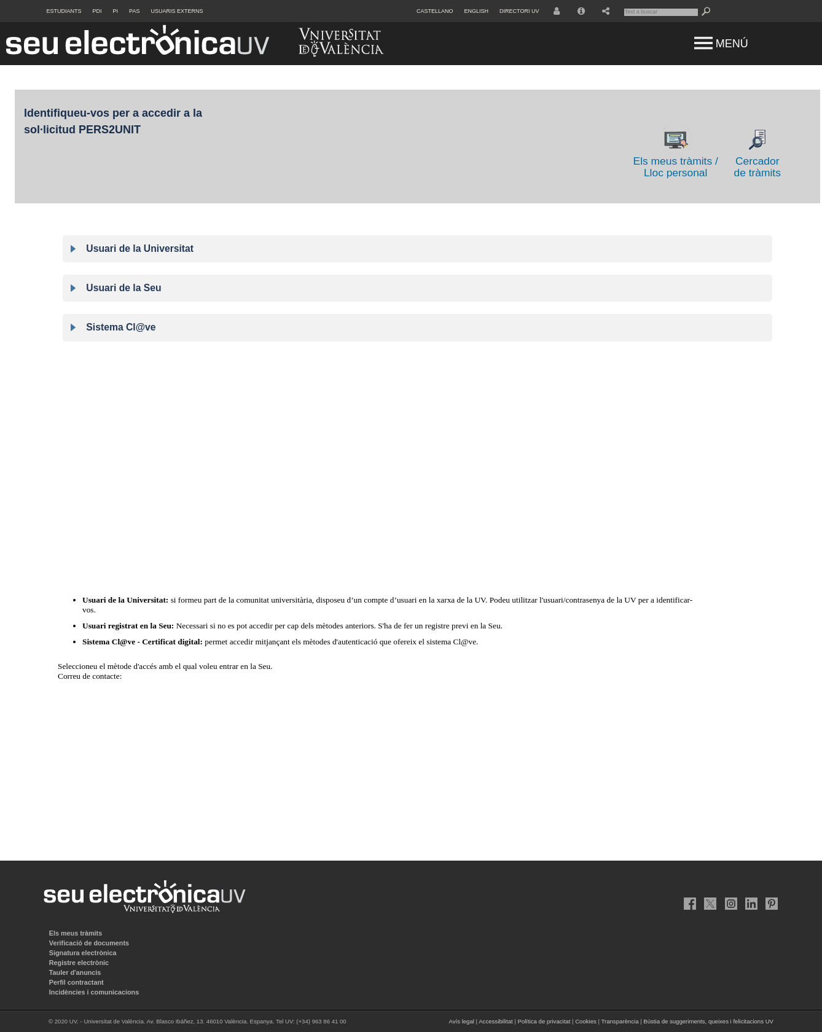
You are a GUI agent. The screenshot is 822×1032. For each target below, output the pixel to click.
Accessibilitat (495, 1021)
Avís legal (461, 1021)
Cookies (586, 1021)
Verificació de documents (89, 943)
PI (116, 11)
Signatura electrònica (83, 952)
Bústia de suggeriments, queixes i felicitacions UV (708, 1021)
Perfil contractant (76, 982)
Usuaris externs (177, 11)
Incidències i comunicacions (94, 992)
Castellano (435, 11)
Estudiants (64, 11)
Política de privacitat (543, 1021)
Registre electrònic (79, 962)
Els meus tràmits (75, 933)
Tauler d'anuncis (75, 972)
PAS (134, 11)
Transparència (620, 1021)
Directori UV (519, 11)
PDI (97, 11)
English (476, 11)
